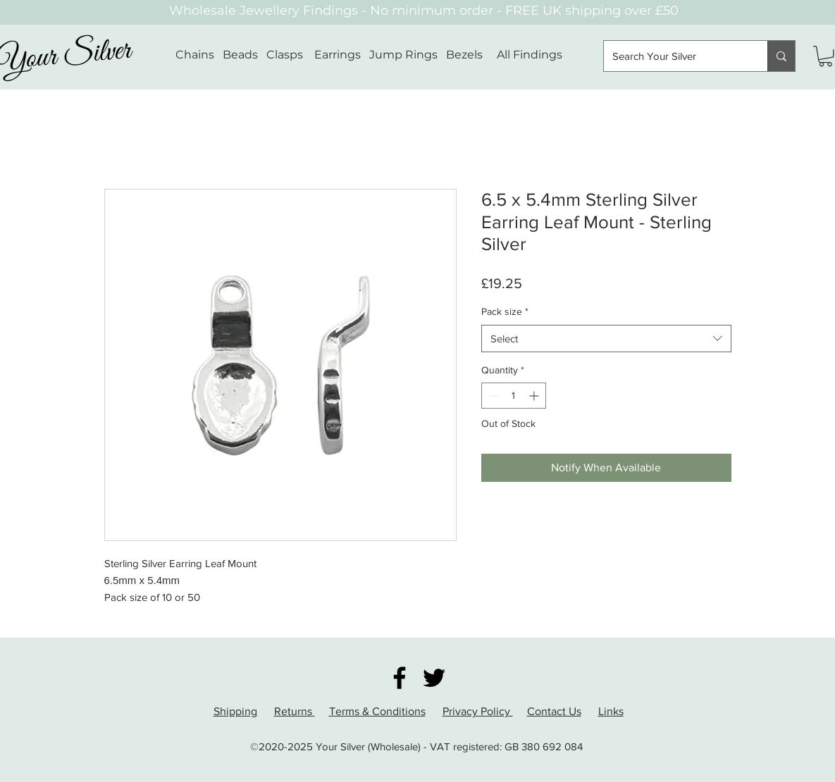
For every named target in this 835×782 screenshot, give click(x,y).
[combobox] (606, 338)
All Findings (529, 54)
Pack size (504, 311)
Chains (194, 54)
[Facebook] (399, 678)
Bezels (471, 54)
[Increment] (535, 395)
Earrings (337, 54)
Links (611, 711)
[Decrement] (492, 395)
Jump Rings (403, 54)
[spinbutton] (513, 395)
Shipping (235, 711)
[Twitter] (434, 678)
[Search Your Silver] (675, 56)
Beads (240, 54)
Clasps (284, 54)
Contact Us (554, 711)
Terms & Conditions (377, 711)
